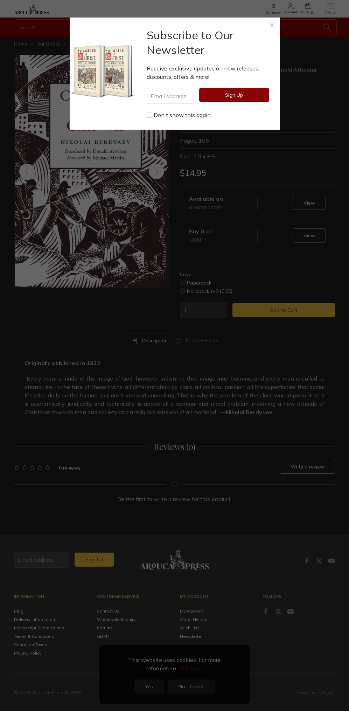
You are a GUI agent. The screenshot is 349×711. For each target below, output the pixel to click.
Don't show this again (179, 114)
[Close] (272, 25)
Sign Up (234, 95)
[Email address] (170, 96)
